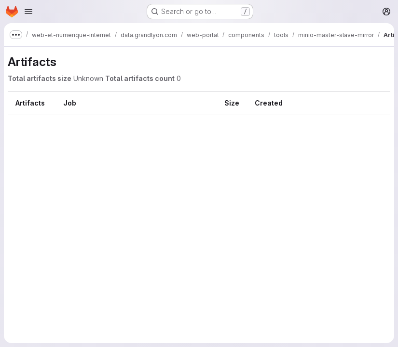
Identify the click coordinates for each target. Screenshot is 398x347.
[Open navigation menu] (28, 11)
